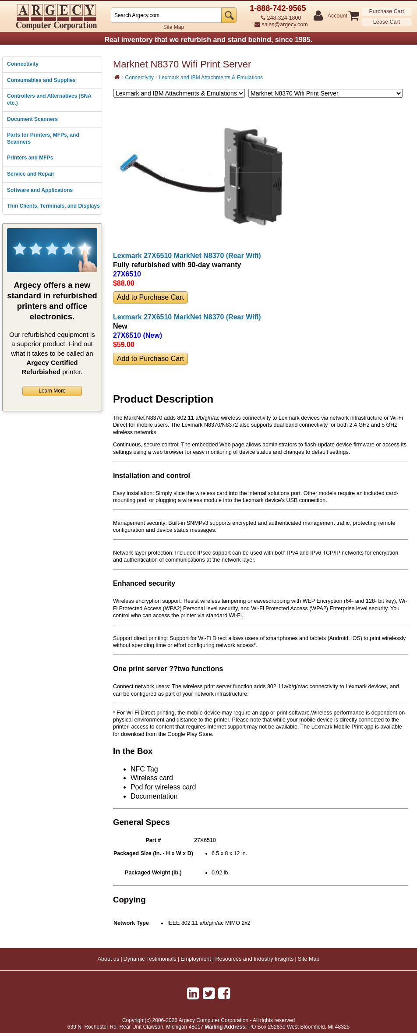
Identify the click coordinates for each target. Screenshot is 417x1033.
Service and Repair (30, 174)
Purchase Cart (386, 11)
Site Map (173, 27)
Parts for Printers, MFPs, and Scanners (43, 138)
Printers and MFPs (30, 158)
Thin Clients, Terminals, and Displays (53, 206)
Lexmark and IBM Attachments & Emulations (211, 77)
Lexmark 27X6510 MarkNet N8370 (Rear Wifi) (187, 255)
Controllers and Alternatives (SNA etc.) (49, 99)
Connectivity (23, 64)
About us (108, 959)
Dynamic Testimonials (150, 959)
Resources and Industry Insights (255, 959)
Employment (195, 959)
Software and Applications (40, 190)
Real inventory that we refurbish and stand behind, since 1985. (208, 39)
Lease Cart (386, 22)
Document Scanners (32, 119)
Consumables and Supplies (41, 80)
